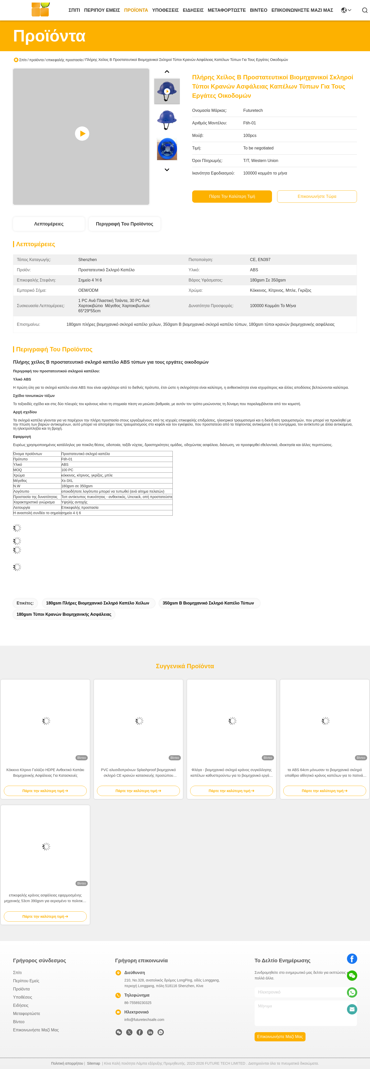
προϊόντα (136, 10)
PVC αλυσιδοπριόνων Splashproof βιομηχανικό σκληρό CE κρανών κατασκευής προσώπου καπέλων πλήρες (138, 773)
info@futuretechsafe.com (144, 1020)
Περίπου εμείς (102, 10)
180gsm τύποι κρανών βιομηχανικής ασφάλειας (64, 614)
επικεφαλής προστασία (64, 60)
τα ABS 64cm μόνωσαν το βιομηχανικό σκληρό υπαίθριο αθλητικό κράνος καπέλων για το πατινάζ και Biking (325, 773)
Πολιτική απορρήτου (67, 1063)
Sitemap (93, 1063)
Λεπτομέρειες (49, 223)
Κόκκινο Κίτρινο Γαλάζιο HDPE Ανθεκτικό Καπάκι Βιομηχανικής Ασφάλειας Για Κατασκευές (45, 773)
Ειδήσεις (193, 10)
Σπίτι (74, 10)
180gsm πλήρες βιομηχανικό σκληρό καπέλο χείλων (97, 603)
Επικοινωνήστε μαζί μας (302, 10)
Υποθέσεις (165, 10)
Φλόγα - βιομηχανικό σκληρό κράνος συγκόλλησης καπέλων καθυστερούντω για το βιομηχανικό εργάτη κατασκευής (232, 773)
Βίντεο (258, 10)
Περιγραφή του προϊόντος (124, 223)
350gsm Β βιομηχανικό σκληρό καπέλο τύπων (208, 603)
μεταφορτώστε (227, 10)
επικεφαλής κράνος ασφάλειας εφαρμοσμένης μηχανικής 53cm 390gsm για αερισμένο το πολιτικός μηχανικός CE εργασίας (45, 898)
